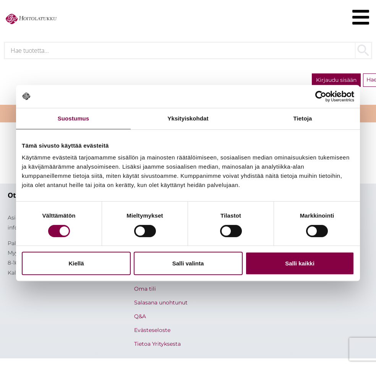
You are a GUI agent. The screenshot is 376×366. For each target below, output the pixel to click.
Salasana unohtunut (161, 302)
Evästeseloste (152, 330)
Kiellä (76, 263)
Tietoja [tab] (302, 118)
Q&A (140, 316)
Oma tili (145, 288)
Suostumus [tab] (73, 118)
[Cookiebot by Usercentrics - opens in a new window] (320, 96)
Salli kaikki (299, 263)
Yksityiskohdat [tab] (187, 118)
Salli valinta (188, 263)
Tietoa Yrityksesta (157, 343)
